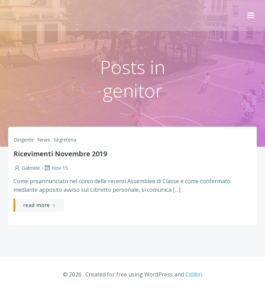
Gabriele (26, 168)
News (43, 139)
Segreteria (64, 139)
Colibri (193, 274)
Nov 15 (55, 168)
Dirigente (23, 139)
